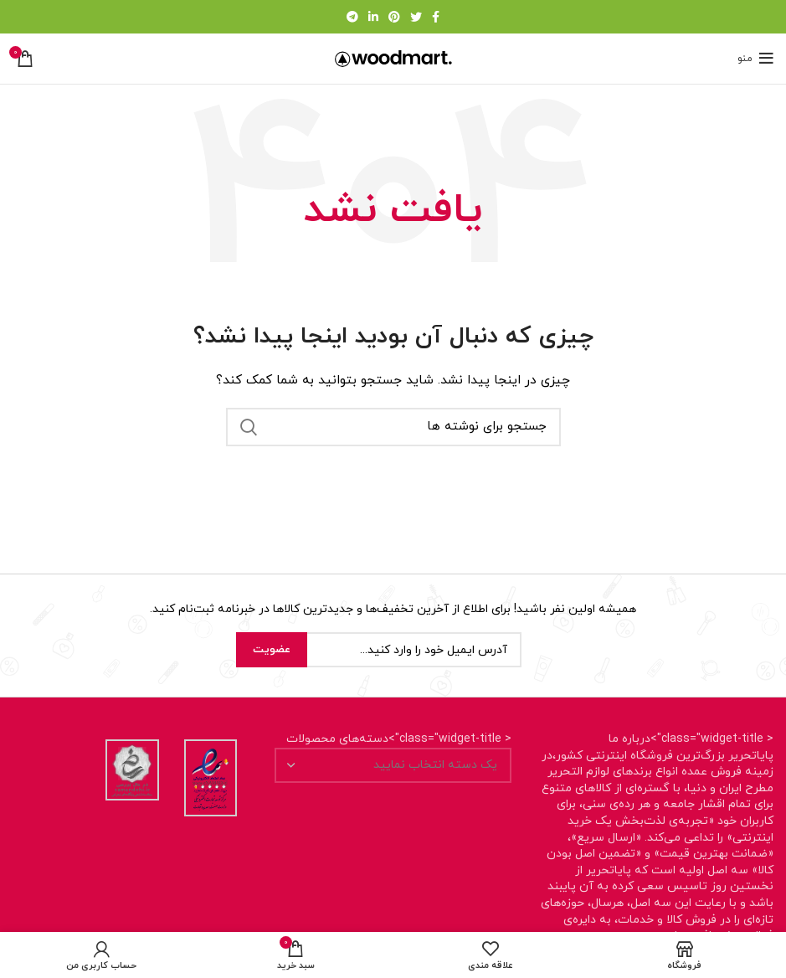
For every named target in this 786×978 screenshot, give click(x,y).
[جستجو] (393, 427)
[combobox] (393, 765)
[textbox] (435, 765)
